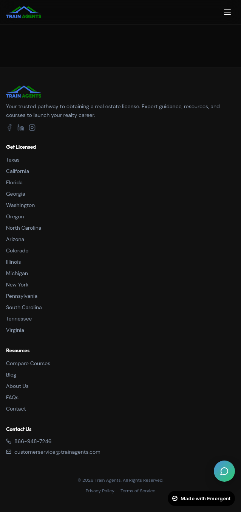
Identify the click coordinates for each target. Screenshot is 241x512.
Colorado (17, 250)
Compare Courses (28, 363)
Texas (13, 159)
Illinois (13, 261)
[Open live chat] (224, 471)
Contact (16, 408)
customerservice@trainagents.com (53, 451)
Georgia (15, 193)
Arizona (15, 239)
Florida (14, 182)
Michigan (17, 273)
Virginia (15, 330)
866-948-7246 (28, 441)
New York (17, 284)
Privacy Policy (100, 491)
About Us (17, 386)
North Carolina (23, 227)
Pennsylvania (21, 296)
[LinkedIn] (20, 127)
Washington (20, 205)
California (17, 171)
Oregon (15, 216)
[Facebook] (9, 127)
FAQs (12, 397)
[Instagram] (32, 127)
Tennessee (19, 318)
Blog (11, 374)
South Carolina (24, 307)
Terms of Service (137, 491)
